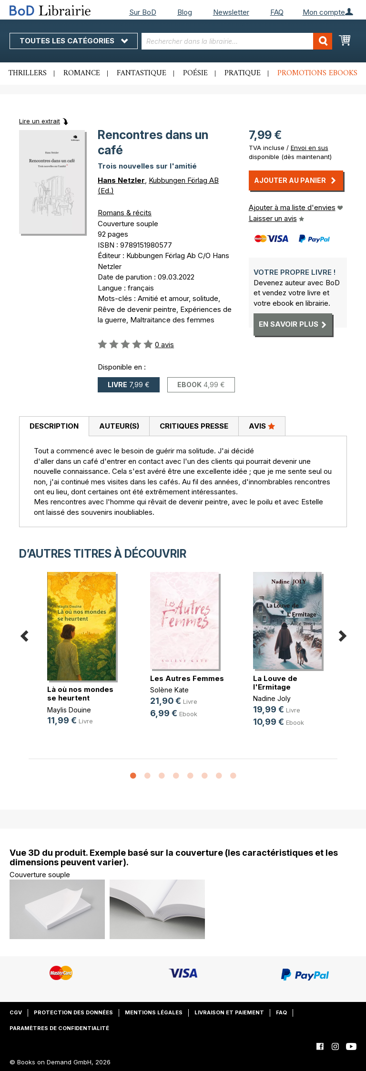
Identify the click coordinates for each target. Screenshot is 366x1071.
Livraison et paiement (229, 1012)
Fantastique (141, 73)
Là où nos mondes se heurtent (80, 693)
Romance (81, 73)
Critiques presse (194, 425)
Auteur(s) (119, 425)
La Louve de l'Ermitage (275, 682)
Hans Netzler (121, 180)
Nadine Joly (272, 698)
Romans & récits (125, 212)
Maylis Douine (69, 710)
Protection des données (73, 1012)
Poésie (195, 73)
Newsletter (231, 12)
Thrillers (28, 73)
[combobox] (237, 41)
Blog (184, 12)
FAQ (277, 12)
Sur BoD (142, 12)
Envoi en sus (309, 147)
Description (54, 425)
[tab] (54, 426)
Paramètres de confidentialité (59, 1028)
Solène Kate (169, 690)
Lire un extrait (39, 121)
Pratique (242, 73)
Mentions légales (154, 1012)
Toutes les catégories (74, 40)
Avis (262, 425)
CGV (16, 1012)
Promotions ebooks (317, 73)
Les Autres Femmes (187, 678)
